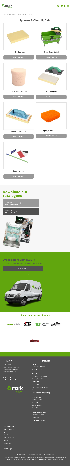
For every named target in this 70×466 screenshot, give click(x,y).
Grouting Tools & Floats (39, 379)
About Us (6, 435)
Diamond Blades (37, 399)
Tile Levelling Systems (38, 420)
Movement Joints (37, 369)
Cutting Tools (36, 397)
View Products (18, 57)
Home (5, 14)
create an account (22, 274)
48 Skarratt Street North (10, 370)
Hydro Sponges (19, 52)
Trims (34, 364)
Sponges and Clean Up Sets (40, 387)
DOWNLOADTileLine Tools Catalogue (12, 203)
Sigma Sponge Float (19, 131)
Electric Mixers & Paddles (39, 376)
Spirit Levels (35, 384)
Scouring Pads (18, 171)
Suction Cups (35, 382)
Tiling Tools (12, 14)
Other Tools (35, 390)
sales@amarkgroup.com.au (11, 367)
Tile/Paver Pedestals (38, 415)
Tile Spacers (35, 417)
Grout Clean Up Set (51, 52)
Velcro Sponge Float (51, 92)
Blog (4, 432)
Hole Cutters (35, 402)
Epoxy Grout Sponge (51, 130)
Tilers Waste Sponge (19, 91)
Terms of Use (7, 446)
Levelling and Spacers (39, 412)
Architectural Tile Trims (38, 366)
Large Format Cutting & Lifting (41, 393)
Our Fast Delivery (8, 438)
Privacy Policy (7, 443)
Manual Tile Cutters (37, 405)
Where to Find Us (8, 429)
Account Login (7, 449)
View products (22, 268)
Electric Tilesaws (36, 408)
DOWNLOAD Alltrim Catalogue (10, 211)
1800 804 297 (7, 364)
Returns (5, 440)
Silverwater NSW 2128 (9, 371)
